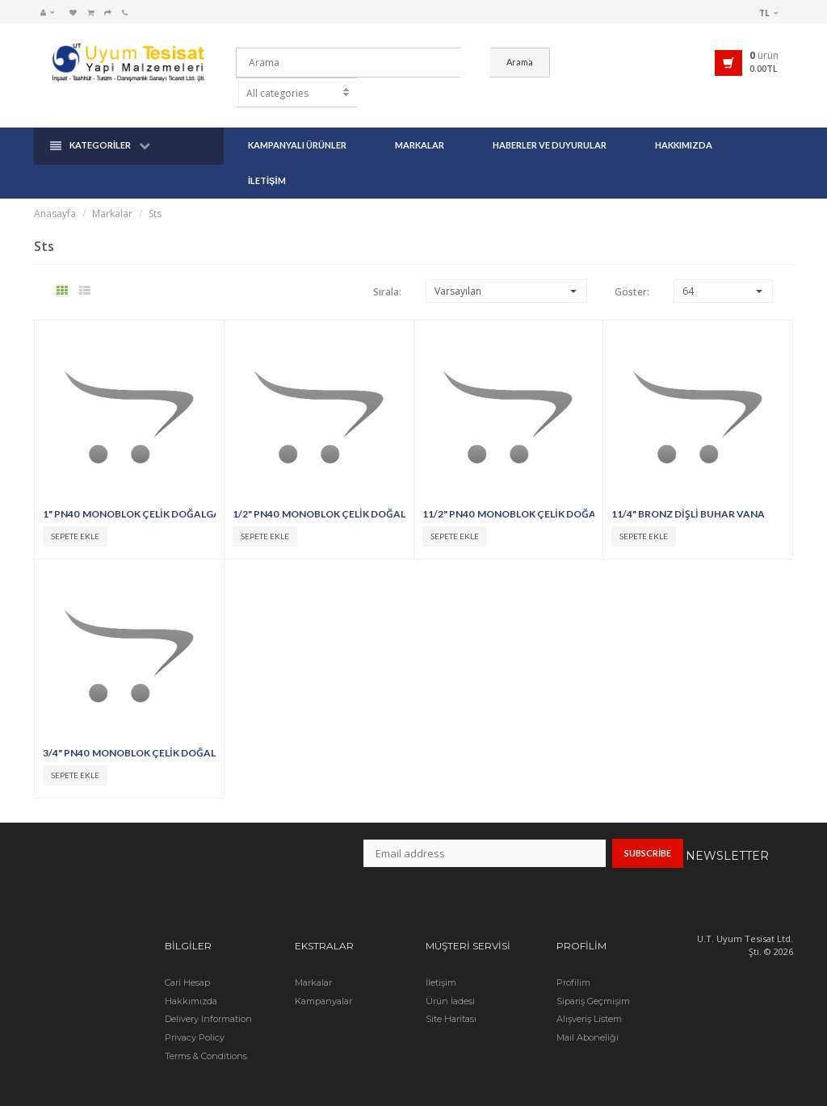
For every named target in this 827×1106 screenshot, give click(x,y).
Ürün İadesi (450, 979)
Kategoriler (100, 124)
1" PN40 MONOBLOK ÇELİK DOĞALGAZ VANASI (129, 492)
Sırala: (387, 270)
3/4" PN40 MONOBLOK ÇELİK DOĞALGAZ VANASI (129, 731)
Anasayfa (55, 192)
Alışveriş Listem (589, 997)
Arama (604, 62)
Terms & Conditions (206, 1034)
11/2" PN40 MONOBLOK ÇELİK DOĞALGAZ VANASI (508, 492)
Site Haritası (451, 997)
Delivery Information (208, 997)
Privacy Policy (195, 1016)
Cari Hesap (187, 960)
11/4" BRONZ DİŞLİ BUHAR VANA (689, 492)
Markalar (419, 123)
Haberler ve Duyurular (550, 123)
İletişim (267, 158)
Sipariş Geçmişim (593, 979)
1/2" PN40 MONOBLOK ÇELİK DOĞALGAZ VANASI (319, 492)
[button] (51, 12)
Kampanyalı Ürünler (297, 123)
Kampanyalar (323, 979)
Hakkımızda (683, 123)
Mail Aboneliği (587, 1016)
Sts (155, 192)
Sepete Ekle (75, 514)
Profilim (573, 960)
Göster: (632, 270)
